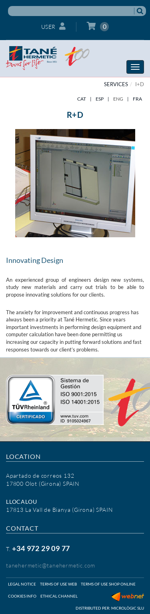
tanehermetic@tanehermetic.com (50, 565)
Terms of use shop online (108, 584)
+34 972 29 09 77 (41, 548)
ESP (100, 99)
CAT (81, 99)
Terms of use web (58, 584)
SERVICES (116, 84)
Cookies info (22, 596)
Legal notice (22, 584)
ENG (118, 99)
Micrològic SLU (127, 608)
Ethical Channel (59, 596)
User (53, 26)
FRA (137, 99)
